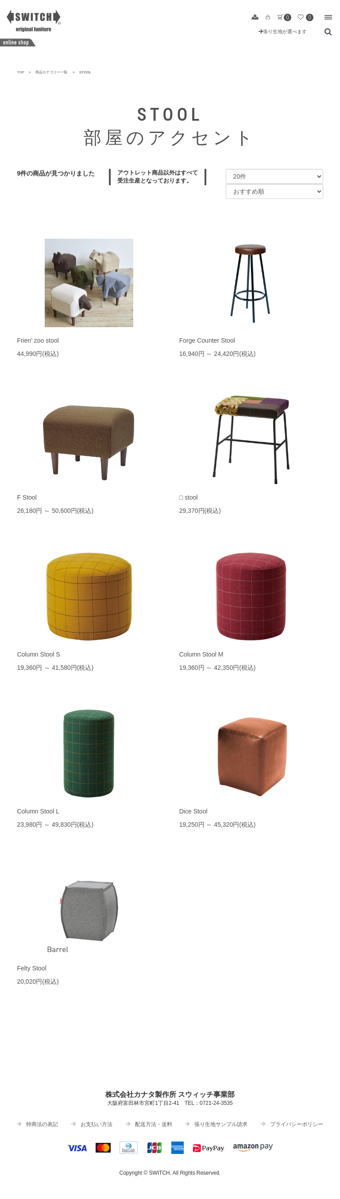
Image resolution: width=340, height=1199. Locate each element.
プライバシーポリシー (292, 1124)
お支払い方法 (91, 1124)
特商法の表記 (37, 1124)
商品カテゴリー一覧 (51, 72)
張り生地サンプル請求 (216, 1124)
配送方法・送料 (149, 1124)
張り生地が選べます (283, 31)
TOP (20, 72)
